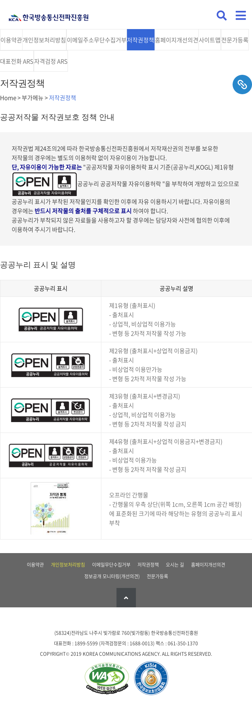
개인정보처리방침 (44, 40)
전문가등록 (235, 40)
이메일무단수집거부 (111, 564)
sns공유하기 (242, 84)
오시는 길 (175, 564)
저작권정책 (140, 40)
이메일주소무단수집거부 (97, 40)
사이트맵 (210, 40)
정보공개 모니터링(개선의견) (112, 576)
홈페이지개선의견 (176, 40)
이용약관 (11, 40)
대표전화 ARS (16, 61)
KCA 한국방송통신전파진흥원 (48, 14)
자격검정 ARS (51, 61)
